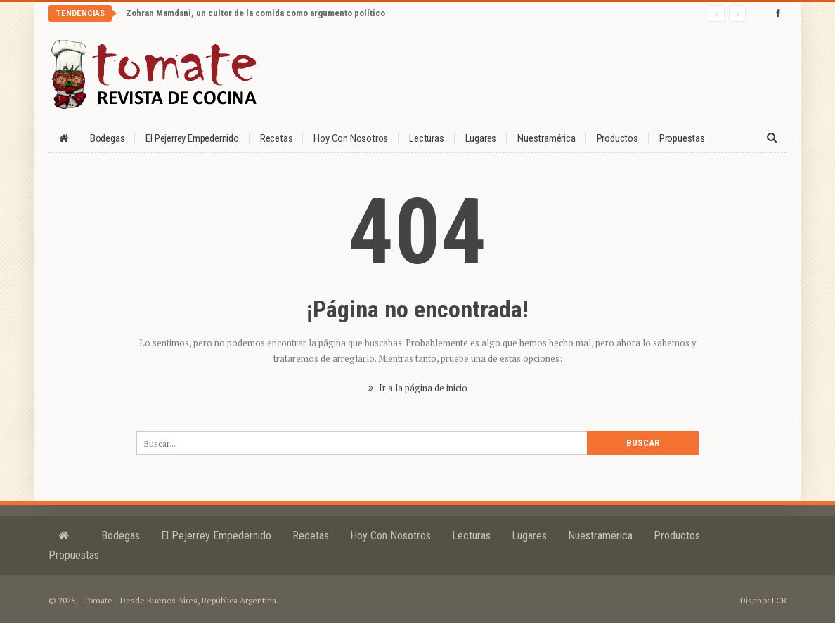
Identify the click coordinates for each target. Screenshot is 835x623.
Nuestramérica (546, 138)
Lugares (481, 138)
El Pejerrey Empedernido (191, 138)
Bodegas (107, 138)
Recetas (276, 138)
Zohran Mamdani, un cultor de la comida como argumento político (255, 13)
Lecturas (426, 138)
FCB (779, 600)
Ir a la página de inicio (417, 387)
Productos (617, 138)
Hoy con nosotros (350, 138)
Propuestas (682, 138)
